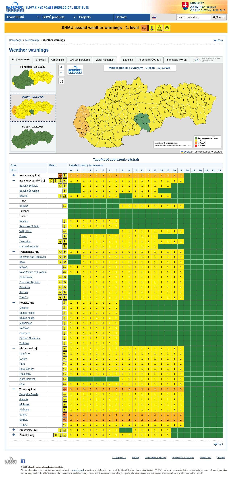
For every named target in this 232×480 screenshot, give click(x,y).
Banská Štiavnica (29, 190)
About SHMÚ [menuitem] (15, 17)
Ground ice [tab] (57, 59)
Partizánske (26, 277)
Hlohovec (24, 404)
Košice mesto (27, 312)
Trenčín (23, 297)
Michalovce (25, 323)
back (220, 40)
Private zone (205, 457)
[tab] (206, 60)
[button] (61, 67)
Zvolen (23, 236)
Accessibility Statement (155, 457)
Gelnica (23, 307)
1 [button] (92, 139)
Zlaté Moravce (27, 378)
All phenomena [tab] (21, 59)
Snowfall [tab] (40, 59)
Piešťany (24, 409)
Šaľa (22, 384)
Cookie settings (119, 457)
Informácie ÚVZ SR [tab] (150, 59)
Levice (23, 358)
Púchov (23, 292)
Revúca (23, 221)
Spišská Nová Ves (29, 338)
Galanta (23, 399)
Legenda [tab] (128, 59)
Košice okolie (26, 317)
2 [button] (81, 133)
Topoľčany (25, 373)
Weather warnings (54, 40)
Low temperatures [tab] (80, 59)
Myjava (23, 267)
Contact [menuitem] (121, 17)
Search (220, 17)
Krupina (23, 205)
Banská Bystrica (28, 185)
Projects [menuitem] (85, 17)
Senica (23, 414)
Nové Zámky (26, 368)
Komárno (24, 353)
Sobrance (24, 333)
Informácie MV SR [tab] (176, 59)
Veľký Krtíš (25, 231)
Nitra (22, 363)
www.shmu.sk (78, 470)
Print (220, 444)
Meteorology (32, 40)
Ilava (22, 261)
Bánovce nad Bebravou (32, 256)
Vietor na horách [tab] (105, 59)
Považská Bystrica (29, 282)
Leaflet (185, 152)
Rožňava (24, 328)
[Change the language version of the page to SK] (154, 17)
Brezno (23, 195)
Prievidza (24, 287)
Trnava (23, 424)
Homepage (15, 40)
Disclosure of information (183, 457)
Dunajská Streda (28, 394)
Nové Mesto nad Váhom (33, 272)
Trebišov (24, 343)
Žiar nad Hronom (28, 246)
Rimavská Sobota (29, 226)
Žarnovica (24, 241)
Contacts (221, 457)
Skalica (23, 419)
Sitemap (135, 457)
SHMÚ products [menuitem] (54, 17)
